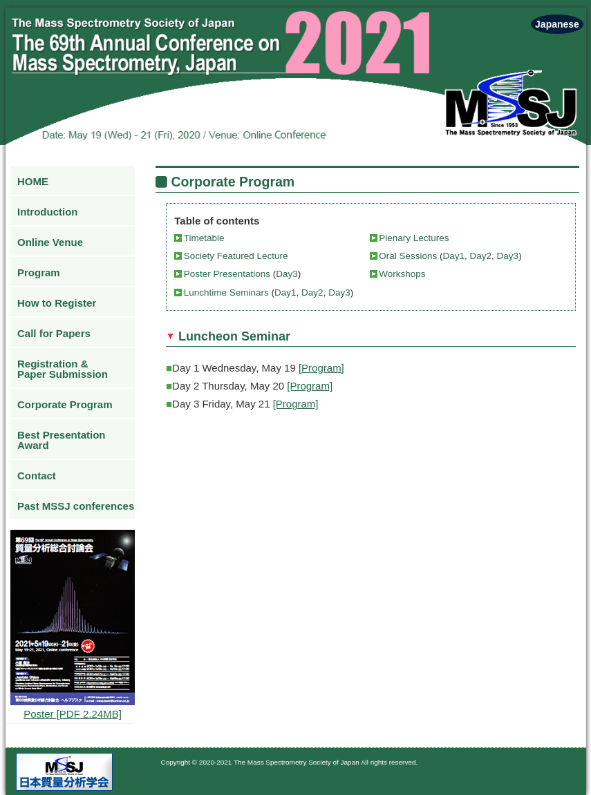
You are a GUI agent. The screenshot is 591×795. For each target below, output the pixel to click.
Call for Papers (54, 333)
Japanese (557, 24)
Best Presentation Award (61, 440)
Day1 (454, 256)
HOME (32, 181)
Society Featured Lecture (236, 256)
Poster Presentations (228, 274)
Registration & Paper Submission (62, 369)
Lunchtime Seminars (228, 292)
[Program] (321, 368)
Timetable (204, 238)
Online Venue (50, 242)
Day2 (481, 256)
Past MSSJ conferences (75, 506)
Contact (36, 475)
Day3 (506, 256)
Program (38, 272)
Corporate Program (65, 404)
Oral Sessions (409, 256)
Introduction (47, 212)
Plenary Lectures (414, 238)
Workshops (402, 274)
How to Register (56, 303)
